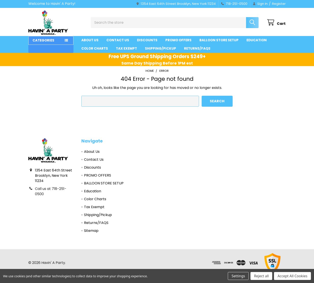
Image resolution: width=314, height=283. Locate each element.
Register (279, 3)
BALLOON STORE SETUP (219, 40)
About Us (90, 40)
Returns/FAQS (197, 48)
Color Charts (94, 48)
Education (256, 40)
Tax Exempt (126, 48)
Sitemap (91, 230)
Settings (238, 276)
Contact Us (117, 40)
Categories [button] (43, 40)
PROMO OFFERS (178, 40)
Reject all (261, 276)
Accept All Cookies (292, 276)
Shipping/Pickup (160, 48)
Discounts (147, 40)
